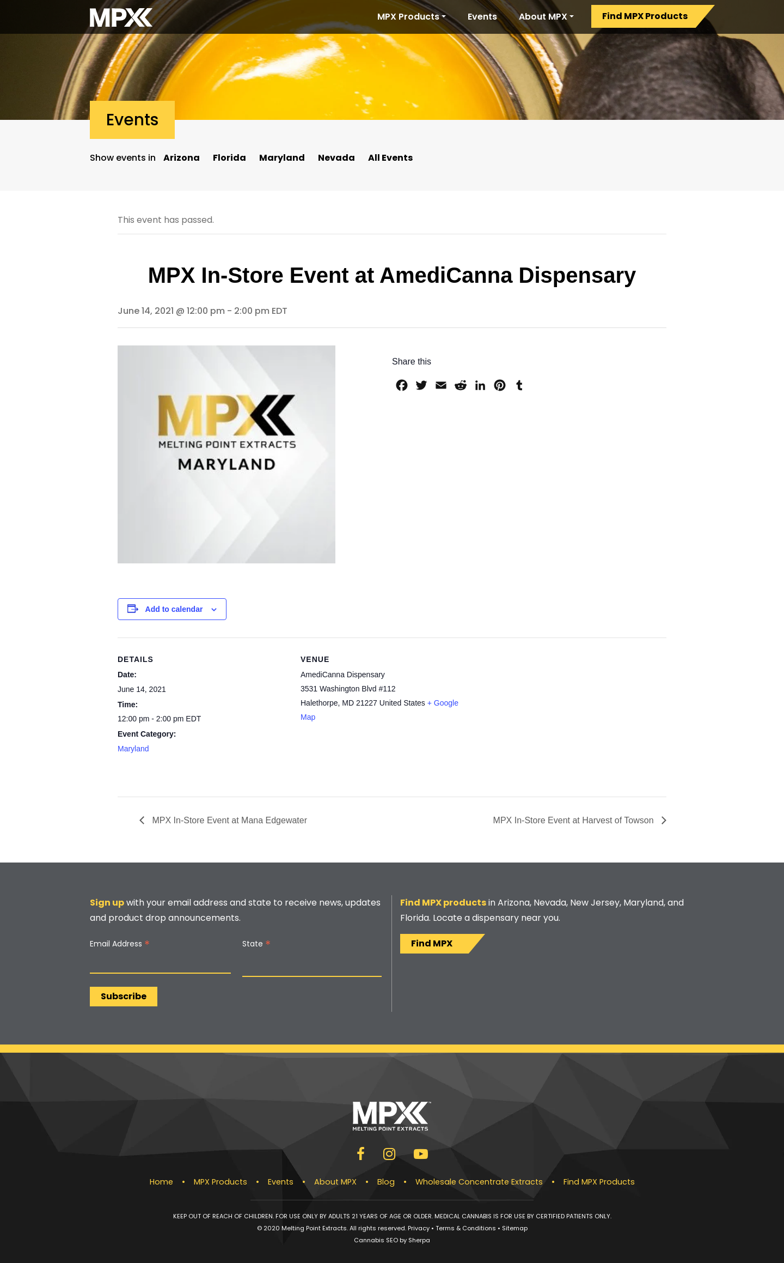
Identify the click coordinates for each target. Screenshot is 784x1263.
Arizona (181, 157)
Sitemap (515, 1228)
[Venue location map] (540, 712)
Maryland (282, 157)
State (256, 944)
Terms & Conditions (466, 1228)
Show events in (123, 157)
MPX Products (408, 16)
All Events (390, 157)
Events (482, 16)
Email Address (120, 944)
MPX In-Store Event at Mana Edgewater (228, 820)
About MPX (543, 16)
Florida (229, 157)
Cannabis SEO (376, 1240)
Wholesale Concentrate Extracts (479, 1181)
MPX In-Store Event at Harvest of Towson (574, 820)
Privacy (419, 1228)
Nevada (336, 157)
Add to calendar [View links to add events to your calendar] (174, 609)
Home (161, 1181)
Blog (386, 1181)
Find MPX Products (645, 16)
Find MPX (431, 943)
